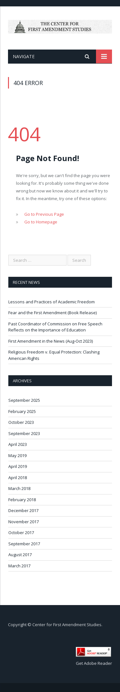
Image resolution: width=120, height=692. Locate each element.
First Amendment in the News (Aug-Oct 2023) (50, 341)
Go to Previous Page (44, 214)
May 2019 (17, 455)
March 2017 (19, 566)
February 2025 (22, 411)
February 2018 (22, 499)
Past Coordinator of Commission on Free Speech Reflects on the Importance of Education (55, 327)
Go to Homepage (40, 222)
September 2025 (24, 400)
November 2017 (23, 522)
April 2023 (17, 444)
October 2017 (21, 532)
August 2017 (20, 554)
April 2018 (17, 477)
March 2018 (19, 488)
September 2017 (24, 544)
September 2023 (24, 433)
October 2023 (21, 422)
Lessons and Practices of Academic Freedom (51, 302)
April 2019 (17, 466)
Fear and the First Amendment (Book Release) (52, 312)
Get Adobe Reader (94, 663)
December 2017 (23, 510)
